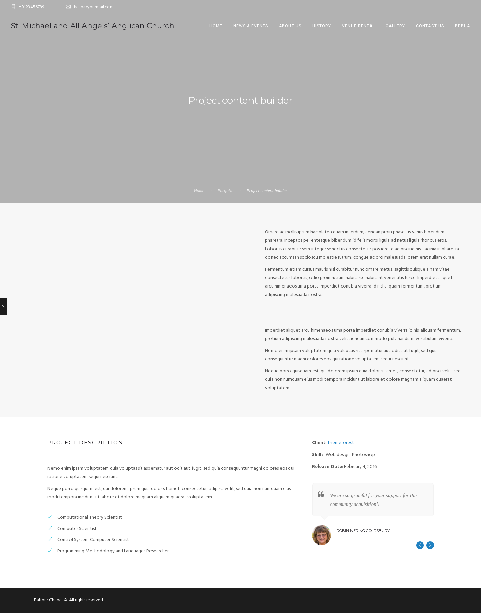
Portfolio (225, 190)
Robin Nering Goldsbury (363, 530)
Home (215, 26)
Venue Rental (358, 26)
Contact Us (430, 26)
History (321, 26)
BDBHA (462, 26)
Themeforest (340, 443)
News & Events (250, 26)
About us (290, 26)
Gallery (395, 26)
